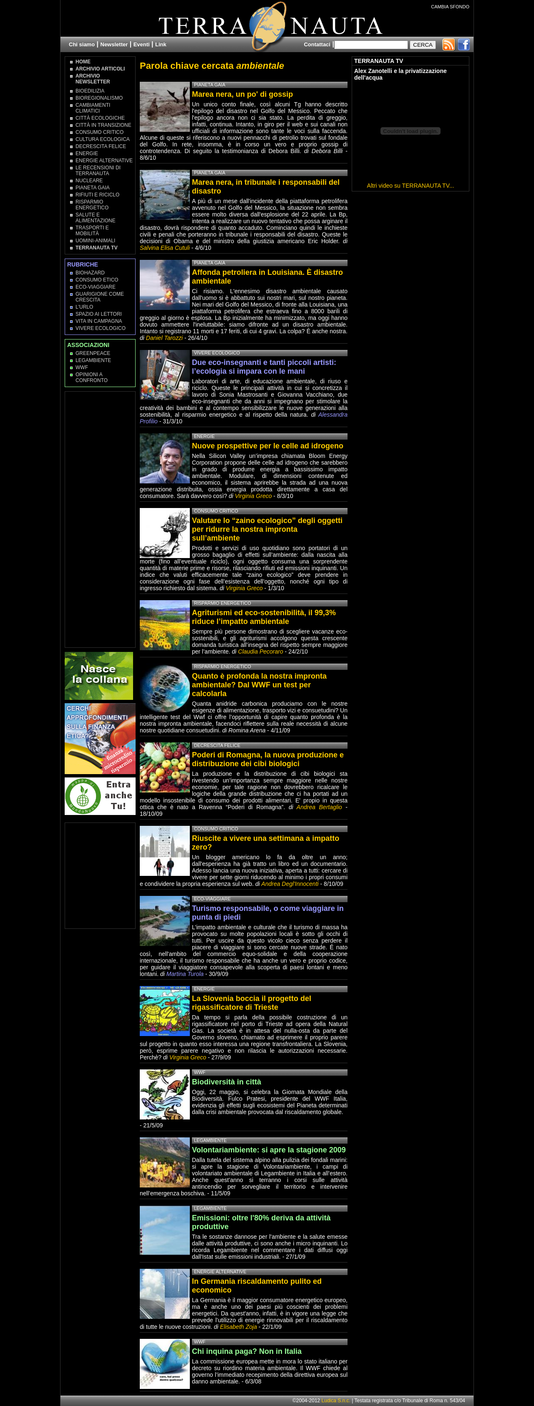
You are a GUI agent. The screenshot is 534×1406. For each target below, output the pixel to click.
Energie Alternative (104, 160)
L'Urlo (84, 307)
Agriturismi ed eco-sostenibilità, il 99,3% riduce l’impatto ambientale (264, 617)
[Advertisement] (100, 519)
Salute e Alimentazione (96, 218)
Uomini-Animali (95, 241)
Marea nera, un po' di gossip (242, 94)
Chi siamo (82, 44)
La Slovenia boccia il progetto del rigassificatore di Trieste (251, 1002)
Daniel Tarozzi (164, 338)
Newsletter (114, 44)
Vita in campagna (99, 321)
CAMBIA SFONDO (450, 6)
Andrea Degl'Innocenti (290, 883)
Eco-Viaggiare (96, 287)
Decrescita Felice (101, 146)
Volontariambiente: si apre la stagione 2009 (269, 1150)
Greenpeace (93, 353)
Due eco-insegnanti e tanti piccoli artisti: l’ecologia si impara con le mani (264, 366)
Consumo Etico (97, 280)
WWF (82, 367)
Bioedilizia (90, 91)
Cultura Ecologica (103, 139)
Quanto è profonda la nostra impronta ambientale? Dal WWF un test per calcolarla (259, 685)
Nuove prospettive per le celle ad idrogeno (267, 446)
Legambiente (93, 360)
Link (160, 44)
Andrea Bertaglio (319, 807)
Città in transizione (103, 125)
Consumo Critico (99, 132)
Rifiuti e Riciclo (97, 195)
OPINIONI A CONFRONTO (92, 377)
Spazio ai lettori (99, 314)
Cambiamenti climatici (93, 108)
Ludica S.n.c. (336, 1400)
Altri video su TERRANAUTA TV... (410, 185)
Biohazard (90, 273)
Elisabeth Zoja (238, 1326)
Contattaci (317, 44)
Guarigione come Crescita (100, 297)
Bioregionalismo (99, 98)
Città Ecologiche (100, 118)
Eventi (142, 44)
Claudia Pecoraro (260, 651)
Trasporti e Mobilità (92, 230)
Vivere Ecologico (101, 328)
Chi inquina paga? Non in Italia (247, 1351)
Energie (87, 153)
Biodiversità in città (226, 1082)
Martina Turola (185, 974)
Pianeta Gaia (93, 188)
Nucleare (89, 181)
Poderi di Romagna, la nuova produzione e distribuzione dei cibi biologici (268, 759)
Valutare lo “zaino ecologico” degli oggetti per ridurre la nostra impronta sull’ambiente (267, 529)
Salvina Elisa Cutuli (165, 247)
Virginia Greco (253, 496)
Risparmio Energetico (92, 205)
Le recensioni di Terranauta (98, 170)
